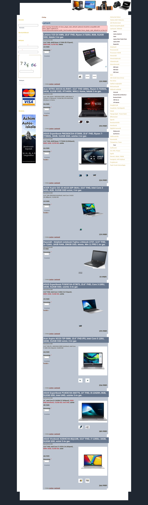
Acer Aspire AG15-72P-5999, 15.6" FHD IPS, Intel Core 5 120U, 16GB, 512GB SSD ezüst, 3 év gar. (73, 339)
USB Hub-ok (116, 100)
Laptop (51, 84)
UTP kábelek (116, 102)
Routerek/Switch (117, 97)
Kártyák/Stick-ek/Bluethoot (119, 95)
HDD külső (115, 69)
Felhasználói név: (23, 45)
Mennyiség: (47, 50)
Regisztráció (21, 82)
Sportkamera (116, 133)
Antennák (115, 92)
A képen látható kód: (25, 69)
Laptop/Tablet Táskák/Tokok (120, 39)
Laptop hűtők (116, 41)
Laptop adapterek (117, 34)
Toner (114, 145)
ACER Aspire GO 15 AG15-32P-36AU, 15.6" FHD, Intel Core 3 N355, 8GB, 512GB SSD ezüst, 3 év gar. (73, 189)
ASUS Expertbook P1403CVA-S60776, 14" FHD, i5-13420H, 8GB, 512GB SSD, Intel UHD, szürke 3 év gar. (74, 394)
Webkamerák (116, 131)
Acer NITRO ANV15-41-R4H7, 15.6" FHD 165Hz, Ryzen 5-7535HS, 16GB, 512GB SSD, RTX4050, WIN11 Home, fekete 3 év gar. (75, 90)
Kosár (19, 36)
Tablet (114, 36)
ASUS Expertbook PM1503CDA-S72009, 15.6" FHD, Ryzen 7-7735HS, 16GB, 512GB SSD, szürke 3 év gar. (73, 134)
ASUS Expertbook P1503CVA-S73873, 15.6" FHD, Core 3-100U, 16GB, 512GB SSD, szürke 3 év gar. (74, 285)
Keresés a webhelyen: (24, 23)
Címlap (44, 17)
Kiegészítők (116, 44)
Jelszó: (20, 50)
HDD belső (115, 67)
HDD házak (116, 72)
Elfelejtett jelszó (22, 84)
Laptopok (57, 84)
